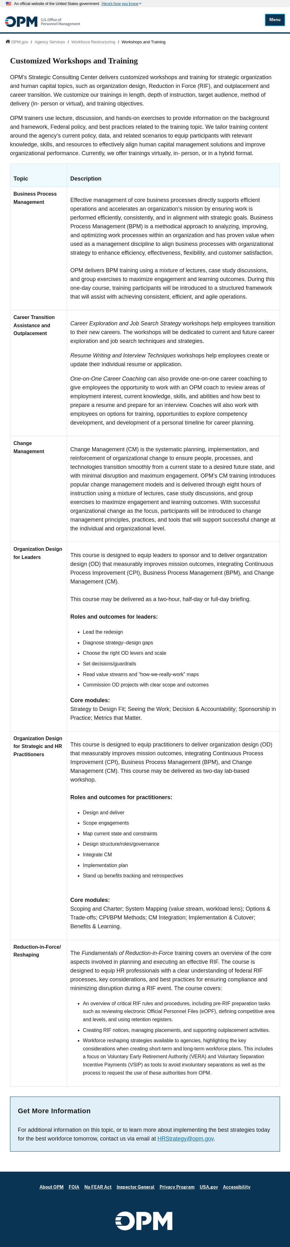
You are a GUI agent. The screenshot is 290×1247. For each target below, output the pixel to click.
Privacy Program (177, 1187)
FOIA (74, 1187)
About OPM (52, 1187)
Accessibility (236, 1187)
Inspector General (136, 1187)
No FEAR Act (98, 1187)
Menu (275, 19)
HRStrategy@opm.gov (185, 1139)
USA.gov (209, 1187)
